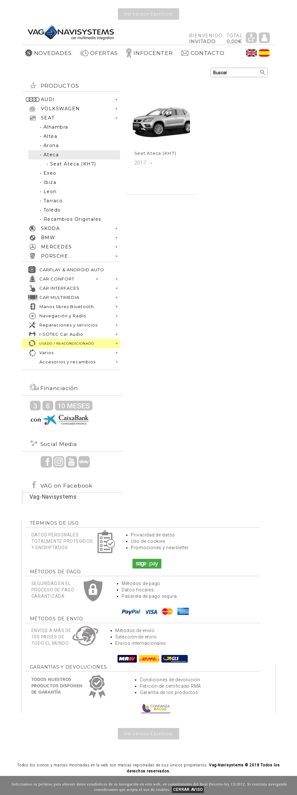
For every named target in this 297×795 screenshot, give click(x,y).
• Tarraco (51, 201)
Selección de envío (136, 636)
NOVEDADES (48, 53)
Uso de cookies (148, 541)
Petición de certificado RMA (170, 686)
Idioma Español (264, 53)
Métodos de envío (135, 630)
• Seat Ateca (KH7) (71, 164)
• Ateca (49, 155)
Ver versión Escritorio (148, 14)
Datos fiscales (138, 589)
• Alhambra (54, 127)
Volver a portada (70, 32)
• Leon (48, 191)
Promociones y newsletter (160, 547)
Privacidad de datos (153, 534)
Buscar (263, 72)
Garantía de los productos (169, 692)
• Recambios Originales (70, 219)
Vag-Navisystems (53, 497)
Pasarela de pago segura (149, 596)
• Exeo (48, 173)
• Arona (49, 145)
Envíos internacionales (140, 643)
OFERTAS (98, 53)
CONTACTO (202, 53)
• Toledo (50, 210)
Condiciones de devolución (170, 679)
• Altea (48, 136)
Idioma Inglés (251, 53)
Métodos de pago (141, 583)
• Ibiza (48, 182)
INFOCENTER (149, 53)
